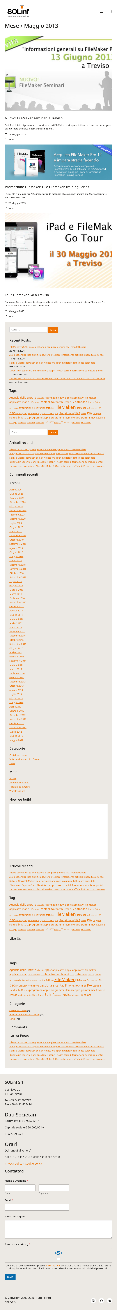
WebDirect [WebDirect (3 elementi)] (76, 423)
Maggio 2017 (16, 618)
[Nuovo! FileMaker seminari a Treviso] (58, 73)
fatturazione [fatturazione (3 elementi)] (14, 408)
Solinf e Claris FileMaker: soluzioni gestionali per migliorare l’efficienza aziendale (52, 362)
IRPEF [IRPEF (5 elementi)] (83, 413)
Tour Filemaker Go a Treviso (27, 295)
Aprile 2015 (15, 652)
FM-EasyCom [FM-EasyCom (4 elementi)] (21, 413)
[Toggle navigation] (101, 11)
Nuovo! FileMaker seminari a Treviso (34, 118)
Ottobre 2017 (16, 606)
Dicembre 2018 (17, 564)
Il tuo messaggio (15, 1216)
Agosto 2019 (16, 548)
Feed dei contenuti (19, 782)
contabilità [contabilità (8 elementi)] (47, 402)
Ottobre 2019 (16, 539)
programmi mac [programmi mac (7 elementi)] (85, 417)
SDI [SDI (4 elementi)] (33, 422)
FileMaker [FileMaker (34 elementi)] (64, 407)
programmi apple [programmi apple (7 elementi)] (39, 417)
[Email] (109, 1300)
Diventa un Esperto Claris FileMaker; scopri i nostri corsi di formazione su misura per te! (56, 370)
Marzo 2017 (15, 627)
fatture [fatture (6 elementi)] (50, 408)
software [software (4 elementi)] (40, 422)
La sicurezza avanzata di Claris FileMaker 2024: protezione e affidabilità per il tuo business (57, 378)
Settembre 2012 (18, 727)
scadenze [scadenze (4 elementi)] (22, 422)
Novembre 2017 (18, 602)
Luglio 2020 (15, 522)
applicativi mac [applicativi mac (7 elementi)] (18, 402)
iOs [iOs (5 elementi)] (56, 413)
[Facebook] (101, 1300)
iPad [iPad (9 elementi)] (62, 413)
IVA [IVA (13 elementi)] (89, 413)
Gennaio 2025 (16, 497)
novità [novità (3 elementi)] (26, 418)
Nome (8, 1193)
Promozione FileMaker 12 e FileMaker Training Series (47, 186)
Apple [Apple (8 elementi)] (48, 397)
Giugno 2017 (16, 614)
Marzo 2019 (15, 560)
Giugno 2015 (16, 648)
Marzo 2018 (15, 593)
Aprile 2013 (15, 706)
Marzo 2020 (15, 531)
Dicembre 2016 (17, 635)
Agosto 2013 (16, 689)
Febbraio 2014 (17, 673)
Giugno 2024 (16, 506)
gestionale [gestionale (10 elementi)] (47, 413)
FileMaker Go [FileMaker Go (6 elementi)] (82, 408)
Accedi (12, 778)
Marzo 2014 (15, 668)
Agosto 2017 (16, 610)
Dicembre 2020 (17, 518)
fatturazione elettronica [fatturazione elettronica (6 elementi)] (32, 408)
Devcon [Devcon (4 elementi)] (91, 402)
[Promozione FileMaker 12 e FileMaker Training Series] (58, 162)
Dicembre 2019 (17, 535)
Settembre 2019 (18, 543)
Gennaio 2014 (16, 677)
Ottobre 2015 (16, 639)
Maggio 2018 (16, 589)
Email (9, 1200)
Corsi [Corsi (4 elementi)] (72, 402)
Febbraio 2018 (17, 598)
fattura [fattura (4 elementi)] (98, 402)
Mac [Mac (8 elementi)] (20, 417)
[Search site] (110, 11)
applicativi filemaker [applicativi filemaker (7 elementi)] (84, 397)
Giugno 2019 (16, 552)
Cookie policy (33, 1163)
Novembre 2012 (18, 719)
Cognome (43, 1193)
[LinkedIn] (93, 1300)
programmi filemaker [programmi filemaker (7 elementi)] (63, 417)
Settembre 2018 (18, 577)
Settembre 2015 (18, 643)
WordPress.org (17, 790)
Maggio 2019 (16, 556)
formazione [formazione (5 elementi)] (33, 413)
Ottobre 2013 (16, 685)
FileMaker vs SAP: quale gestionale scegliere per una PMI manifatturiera (47, 346)
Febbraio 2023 (17, 514)
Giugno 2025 (16, 493)
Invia (10, 1277)
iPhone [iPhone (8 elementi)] (69, 413)
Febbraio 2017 (17, 631)
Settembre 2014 (18, 660)
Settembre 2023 (18, 510)
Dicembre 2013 (17, 681)
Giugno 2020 (16, 527)
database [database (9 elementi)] (81, 402)
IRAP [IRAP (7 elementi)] (77, 413)
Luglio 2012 (15, 731)
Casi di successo (18, 755)
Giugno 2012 (16, 735)
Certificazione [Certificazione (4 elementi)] (34, 402)
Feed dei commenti (19, 786)
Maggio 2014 (16, 664)
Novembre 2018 (18, 568)
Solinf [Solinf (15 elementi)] (48, 422)
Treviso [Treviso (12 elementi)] (66, 422)
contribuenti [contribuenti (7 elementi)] (61, 402)
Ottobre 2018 (16, 573)
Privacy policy (13, 1163)
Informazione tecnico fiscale (24, 759)
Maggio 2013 (16, 702)
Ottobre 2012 (16, 723)
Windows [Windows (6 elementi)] (86, 422)
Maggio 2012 (16, 740)
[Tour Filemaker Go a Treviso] (58, 250)
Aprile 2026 (15, 489)
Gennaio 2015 (16, 656)
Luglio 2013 (15, 694)
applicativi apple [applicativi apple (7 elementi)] (62, 397)
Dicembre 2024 (17, 502)
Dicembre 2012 (17, 714)
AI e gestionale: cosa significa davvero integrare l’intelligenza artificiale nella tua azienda (56, 354)
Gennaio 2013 (16, 710)
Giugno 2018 (16, 585)
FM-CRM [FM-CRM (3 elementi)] (94, 408)
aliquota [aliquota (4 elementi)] (40, 397)
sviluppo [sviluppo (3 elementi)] (57, 423)
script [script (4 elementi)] (29, 422)
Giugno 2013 (16, 698)
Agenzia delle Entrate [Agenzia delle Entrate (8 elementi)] (22, 397)
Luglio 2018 (15, 581)
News (11, 139)
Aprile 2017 (15, 623)
